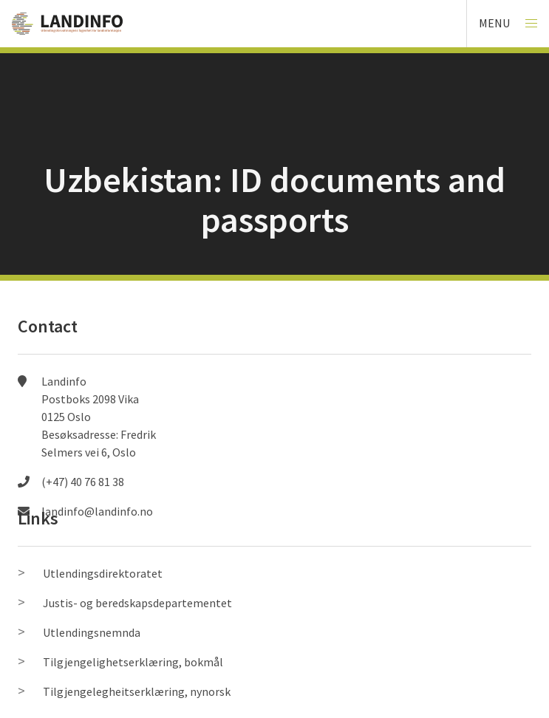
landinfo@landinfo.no (97, 511)
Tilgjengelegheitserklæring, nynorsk (137, 691)
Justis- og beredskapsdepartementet (137, 602)
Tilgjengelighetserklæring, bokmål (133, 661)
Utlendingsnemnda (91, 632)
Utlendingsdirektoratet (103, 573)
